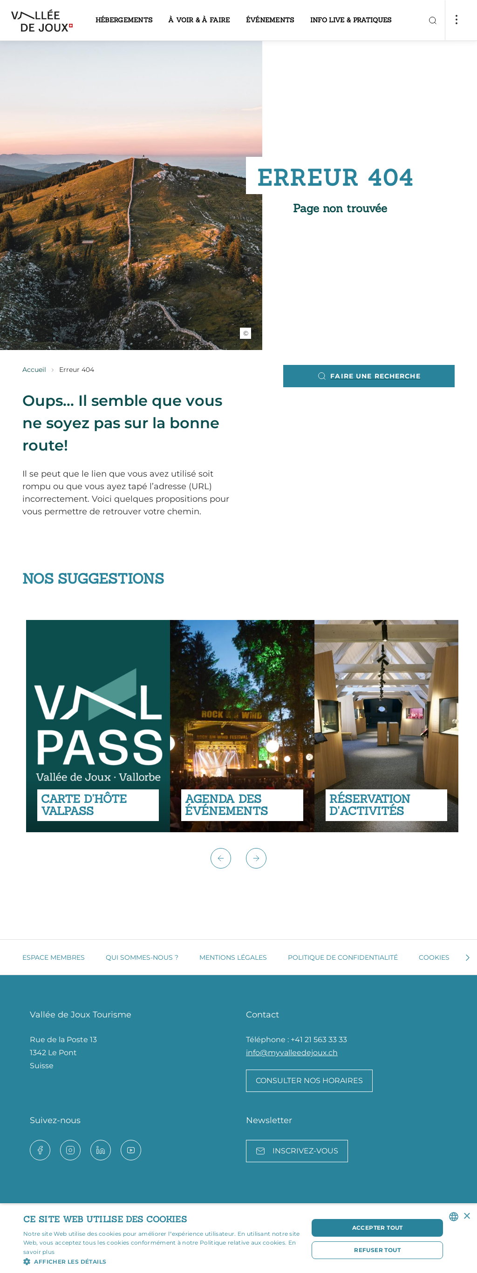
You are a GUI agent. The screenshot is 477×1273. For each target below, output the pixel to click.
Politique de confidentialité (343, 957)
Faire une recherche (368, 376)
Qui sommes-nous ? (142, 957)
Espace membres (53, 957)
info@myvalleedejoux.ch (292, 1052)
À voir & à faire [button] (199, 20)
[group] (98, 726)
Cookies (434, 957)
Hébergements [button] (124, 20)
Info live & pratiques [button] (351, 20)
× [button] (466, 1216)
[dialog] (238, 1239)
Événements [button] (270, 20)
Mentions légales (233, 957)
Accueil (34, 369)
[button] (221, 858)
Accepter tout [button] (377, 1227)
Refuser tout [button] (377, 1249)
